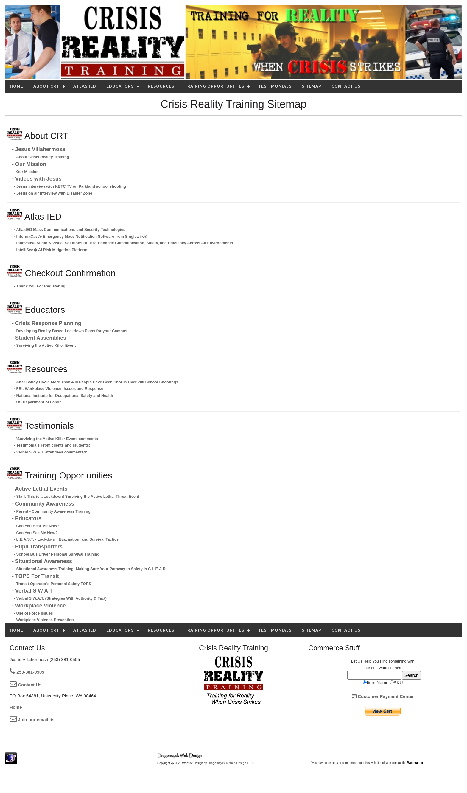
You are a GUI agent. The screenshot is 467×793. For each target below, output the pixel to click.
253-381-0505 (27, 671)
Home (16, 707)
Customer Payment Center (383, 696)
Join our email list (33, 719)
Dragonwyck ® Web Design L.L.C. (231, 763)
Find (383, 661)
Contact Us (25, 684)
